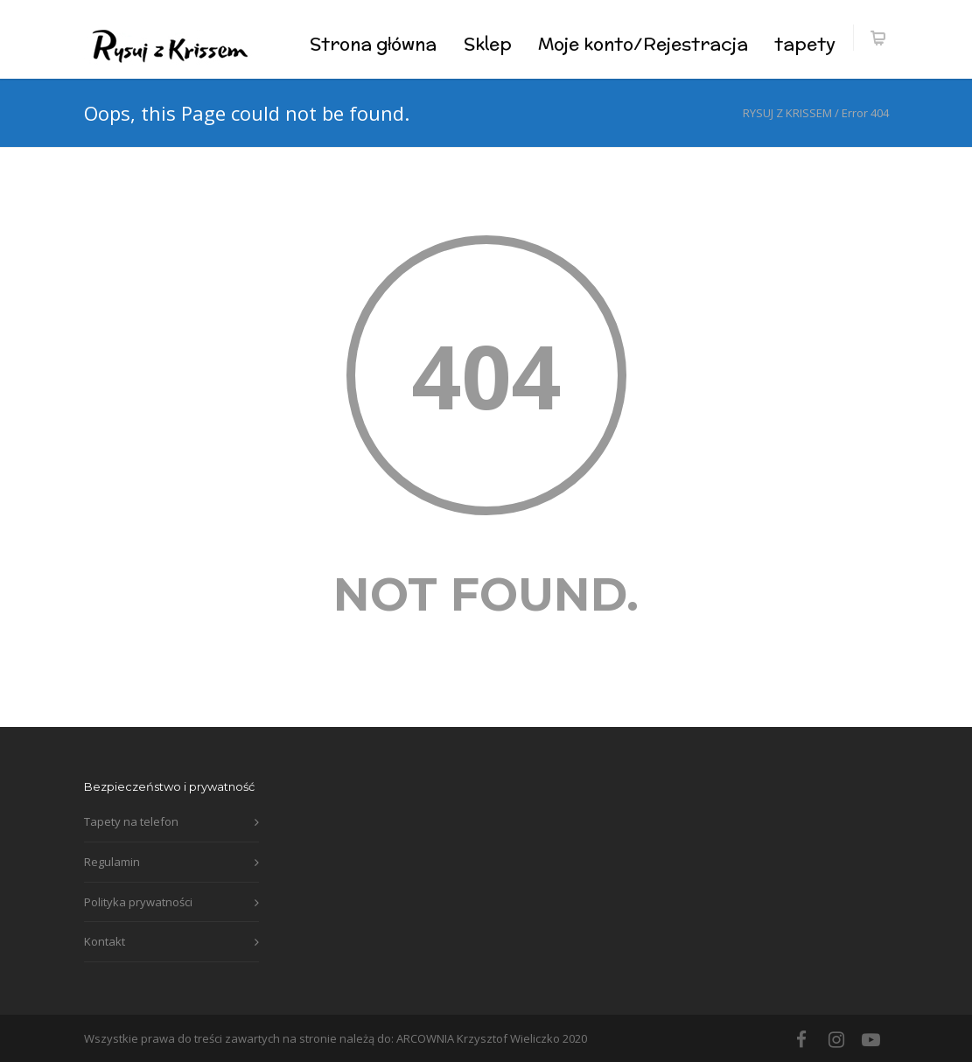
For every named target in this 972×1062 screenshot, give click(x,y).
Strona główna (373, 43)
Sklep (488, 43)
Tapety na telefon (131, 821)
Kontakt (104, 941)
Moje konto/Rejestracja (643, 43)
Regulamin (112, 862)
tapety (805, 43)
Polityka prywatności (138, 902)
